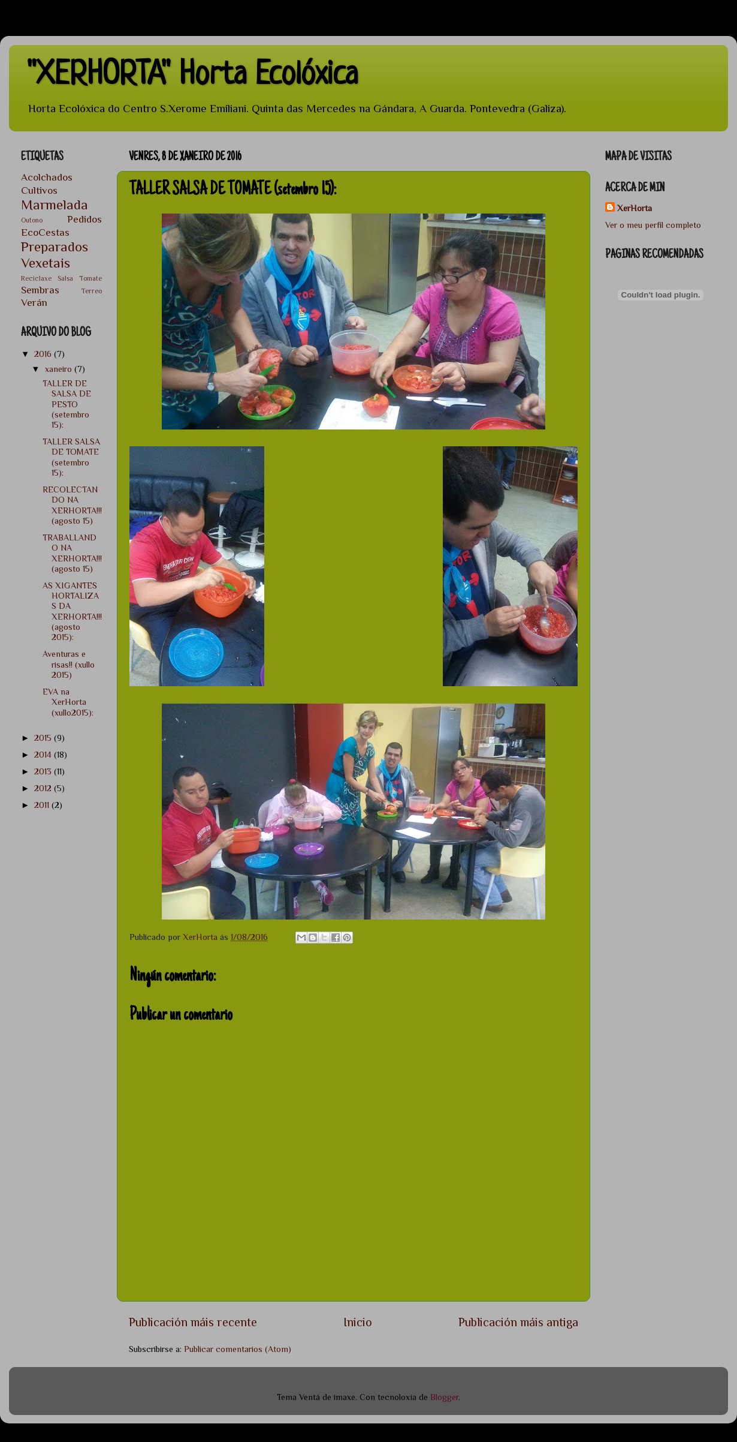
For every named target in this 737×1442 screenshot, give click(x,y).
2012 (44, 788)
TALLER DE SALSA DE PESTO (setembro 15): (67, 403)
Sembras (40, 290)
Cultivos (39, 190)
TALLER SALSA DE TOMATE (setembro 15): (71, 457)
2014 (44, 754)
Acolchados (47, 177)
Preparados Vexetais (54, 255)
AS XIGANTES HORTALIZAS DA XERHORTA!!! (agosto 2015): (72, 611)
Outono (32, 220)
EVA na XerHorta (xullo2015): (68, 702)
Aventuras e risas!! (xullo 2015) (69, 664)
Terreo (91, 291)
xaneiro (59, 369)
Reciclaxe (36, 279)
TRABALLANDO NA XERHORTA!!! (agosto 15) (72, 553)
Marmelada (54, 204)
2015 (44, 738)
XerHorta (634, 208)
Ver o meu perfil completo (653, 225)
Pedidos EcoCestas (61, 225)
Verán (34, 302)
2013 (44, 771)
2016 (44, 354)
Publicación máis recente (193, 1322)
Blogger (444, 1397)
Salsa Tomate (80, 279)
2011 (43, 805)
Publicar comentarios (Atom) (237, 1349)
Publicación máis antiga (518, 1322)
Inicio (357, 1322)
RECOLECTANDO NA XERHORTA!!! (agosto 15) (72, 505)
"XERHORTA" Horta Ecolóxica (192, 76)
